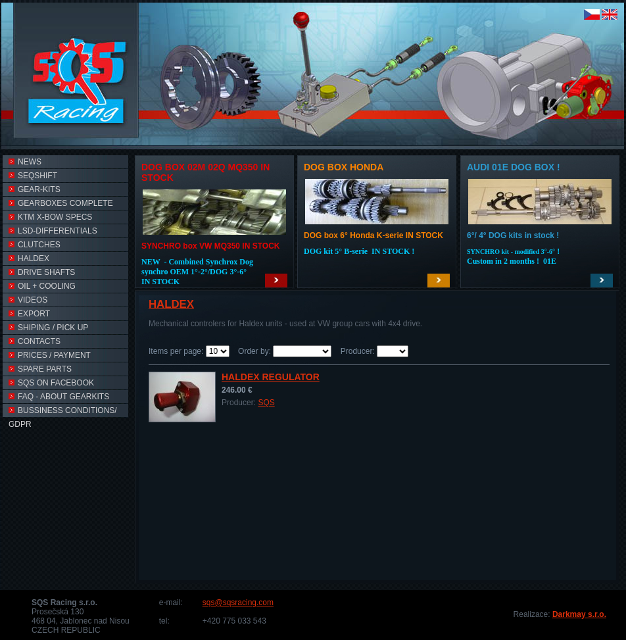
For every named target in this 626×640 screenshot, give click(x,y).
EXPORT (29, 313)
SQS (266, 402)
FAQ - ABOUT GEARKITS (59, 396)
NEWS (25, 161)
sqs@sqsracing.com (238, 602)
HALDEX (29, 258)
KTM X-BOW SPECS (50, 217)
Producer (357, 351)
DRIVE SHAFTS (42, 272)
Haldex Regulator (271, 377)
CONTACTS (34, 341)
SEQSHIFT (33, 175)
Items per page (175, 351)
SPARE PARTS (40, 369)
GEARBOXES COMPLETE (61, 203)
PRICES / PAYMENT (50, 355)
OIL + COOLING (42, 286)
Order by (253, 351)
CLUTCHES (34, 244)
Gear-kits (34, 189)
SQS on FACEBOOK (51, 382)
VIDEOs (28, 300)
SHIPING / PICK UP (48, 327)
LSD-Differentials (53, 230)
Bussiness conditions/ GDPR (63, 412)
